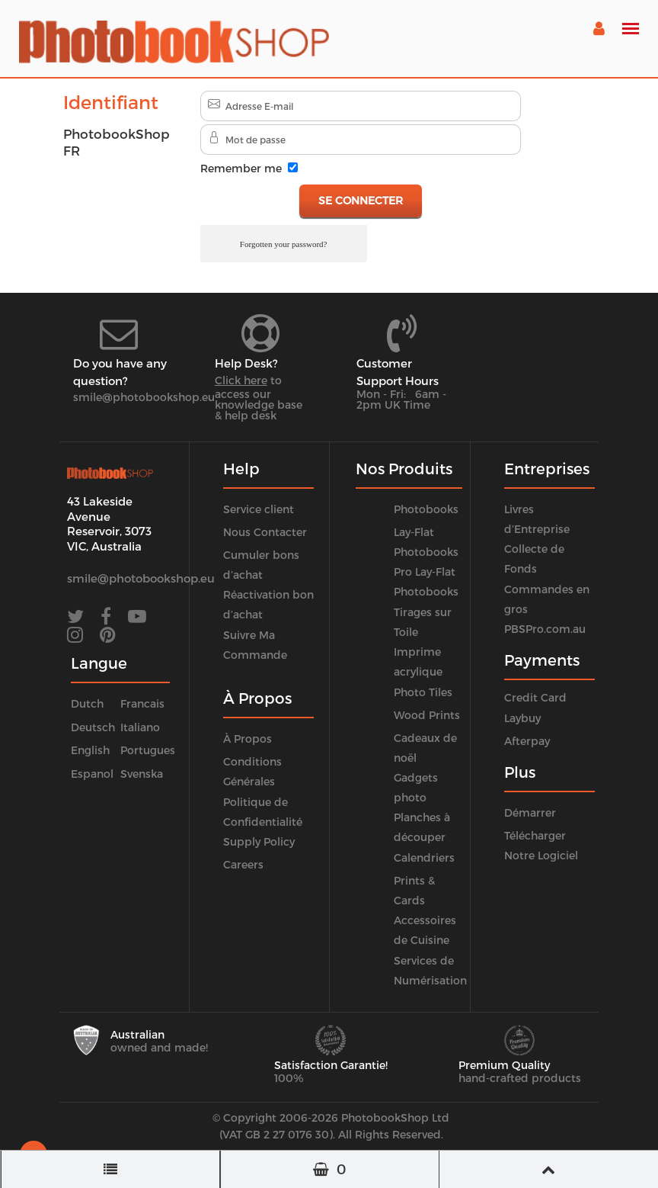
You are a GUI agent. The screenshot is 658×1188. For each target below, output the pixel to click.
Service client (258, 508)
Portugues (147, 749)
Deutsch (93, 727)
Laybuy (522, 717)
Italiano (140, 727)
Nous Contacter (265, 531)
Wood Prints (427, 714)
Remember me (241, 168)
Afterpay (527, 740)
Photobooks (426, 508)
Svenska (141, 773)
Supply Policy (259, 841)
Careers (243, 864)
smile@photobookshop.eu (144, 396)
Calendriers (424, 857)
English (90, 749)
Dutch (87, 703)
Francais (142, 703)
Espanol (92, 773)
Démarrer (530, 812)
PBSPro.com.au (545, 628)
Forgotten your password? (283, 244)
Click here (241, 380)
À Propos (247, 738)
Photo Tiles (423, 692)
